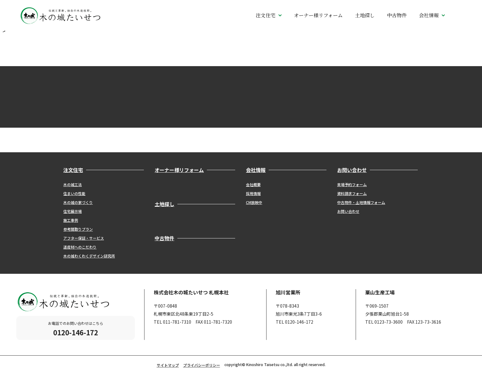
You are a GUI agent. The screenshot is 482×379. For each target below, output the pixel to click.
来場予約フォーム (352, 184)
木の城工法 (72, 184)
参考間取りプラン (78, 229)
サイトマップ (168, 365)
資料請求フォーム (352, 193)
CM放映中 (254, 202)
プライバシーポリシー (201, 365)
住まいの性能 (74, 193)
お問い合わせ (348, 211)
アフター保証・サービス (83, 238)
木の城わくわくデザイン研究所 (89, 255)
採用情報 (253, 193)
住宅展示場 (72, 211)
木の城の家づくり (78, 202)
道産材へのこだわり (80, 246)
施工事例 (70, 220)
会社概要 (253, 184)
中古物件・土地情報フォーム (361, 202)
